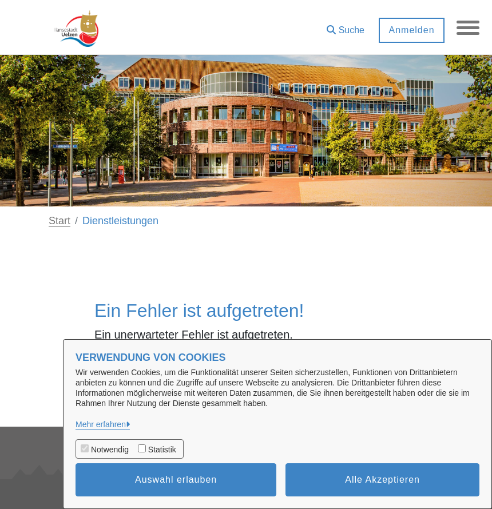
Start (59, 220)
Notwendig (110, 449)
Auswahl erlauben (176, 479)
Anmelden (411, 30)
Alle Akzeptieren (382, 479)
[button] (345, 26)
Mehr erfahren (101, 424)
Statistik (162, 449)
